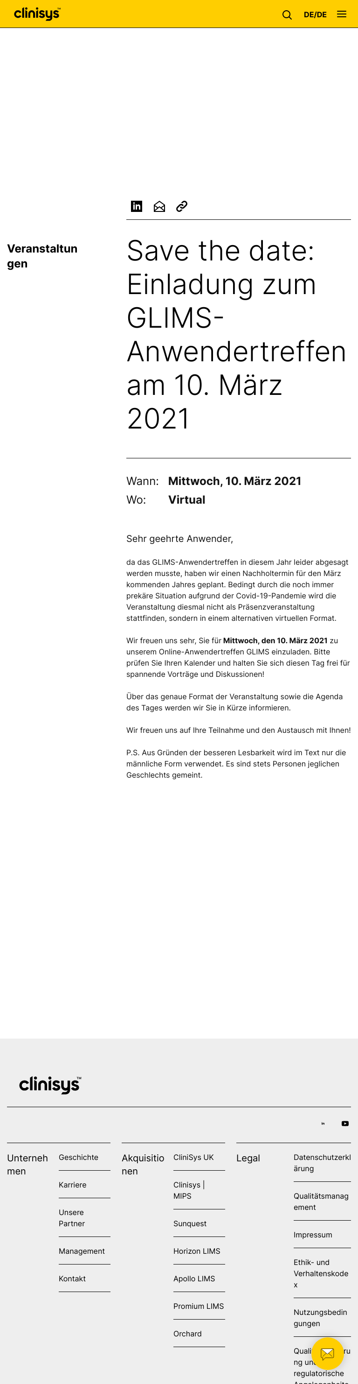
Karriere (72, 1184)
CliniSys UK (193, 1157)
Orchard (187, 1333)
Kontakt (72, 1278)
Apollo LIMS (194, 1278)
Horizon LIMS (196, 1251)
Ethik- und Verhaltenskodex (321, 1273)
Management (82, 1251)
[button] (289, 14)
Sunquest (190, 1223)
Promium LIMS (198, 1306)
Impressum (313, 1234)
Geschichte (78, 1157)
